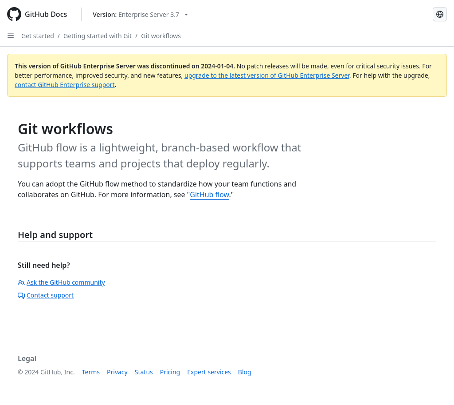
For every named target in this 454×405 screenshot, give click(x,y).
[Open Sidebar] (11, 35)
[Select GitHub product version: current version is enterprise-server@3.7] (140, 14)
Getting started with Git (97, 36)
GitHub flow (209, 194)
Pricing (170, 372)
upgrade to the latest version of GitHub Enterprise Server (266, 75)
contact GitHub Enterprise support (65, 84)
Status (144, 372)
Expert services (209, 372)
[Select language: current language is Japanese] (440, 14)
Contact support (46, 295)
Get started (37, 36)
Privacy (117, 372)
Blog (244, 372)
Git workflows (161, 36)
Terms (91, 372)
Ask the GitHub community (61, 282)
